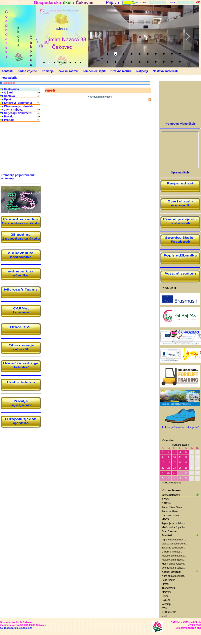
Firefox (165, 584)
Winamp (166, 604)
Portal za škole (170, 511)
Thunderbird (168, 588)
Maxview (166, 592)
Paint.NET (167, 600)
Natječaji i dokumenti (18, 113)
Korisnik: (143, 2)
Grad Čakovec (169, 531)
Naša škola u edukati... (174, 576)
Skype (165, 596)
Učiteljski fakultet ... (172, 551)
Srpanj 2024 (180, 444)
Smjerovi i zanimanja (18, 102)
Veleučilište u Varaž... (173, 567)
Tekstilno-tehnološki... (173, 547)
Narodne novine (170, 515)
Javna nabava (13, 109)
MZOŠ (165, 519)
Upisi (7, 99)
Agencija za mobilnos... (174, 523)
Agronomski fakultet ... (174, 539)
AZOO (165, 499)
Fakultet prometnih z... (174, 555)
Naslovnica (8, 83)
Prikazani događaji (170, 482)
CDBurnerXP (169, 612)
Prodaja (9, 119)
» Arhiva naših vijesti (100, 96)
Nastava (9, 96)
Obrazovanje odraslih (18, 106)
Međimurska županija (173, 527)
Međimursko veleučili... (174, 563)
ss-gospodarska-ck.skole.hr (16, 628)
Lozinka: (171, 2)
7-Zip (164, 616)
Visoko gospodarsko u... (175, 543)
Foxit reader (168, 580)
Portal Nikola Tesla (172, 507)
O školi (8, 92)
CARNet (166, 503)
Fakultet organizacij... (173, 559)
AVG (164, 608)
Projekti (9, 116)
